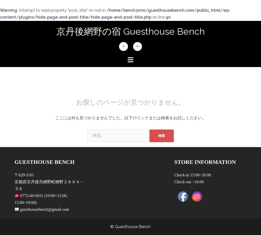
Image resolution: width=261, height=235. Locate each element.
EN (137, 46)
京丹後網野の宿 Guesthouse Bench (130, 31)
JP (123, 46)
